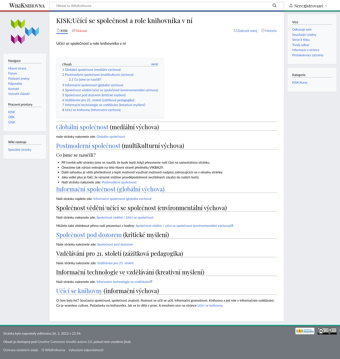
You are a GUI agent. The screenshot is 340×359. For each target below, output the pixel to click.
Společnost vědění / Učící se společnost (124, 217)
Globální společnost (82, 127)
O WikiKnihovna (53, 350)
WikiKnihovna (27, 5)
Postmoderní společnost (88, 145)
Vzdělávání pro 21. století (115, 263)
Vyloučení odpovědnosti (86, 350)
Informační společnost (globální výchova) (110, 189)
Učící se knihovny (79, 291)
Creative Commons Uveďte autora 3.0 (65, 342)
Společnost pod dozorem (89, 235)
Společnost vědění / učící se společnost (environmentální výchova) (183, 226)
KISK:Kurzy (299, 82)
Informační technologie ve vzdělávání (123, 282)
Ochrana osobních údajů (20, 350)
